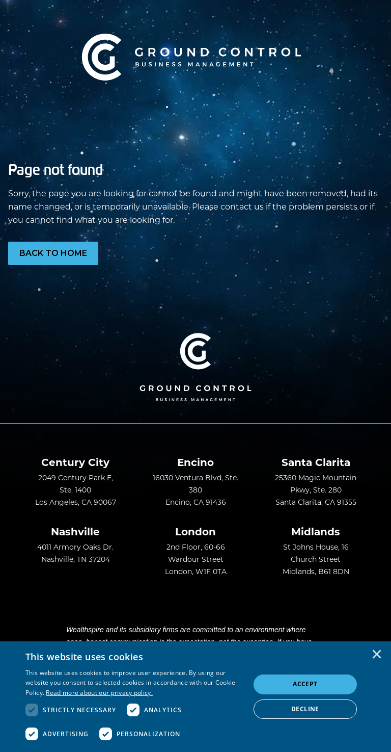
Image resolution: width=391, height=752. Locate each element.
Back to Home (53, 253)
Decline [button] (305, 709)
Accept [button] (305, 684)
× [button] (376, 655)
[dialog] (195, 696)
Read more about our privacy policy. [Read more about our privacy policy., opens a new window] (99, 692)
